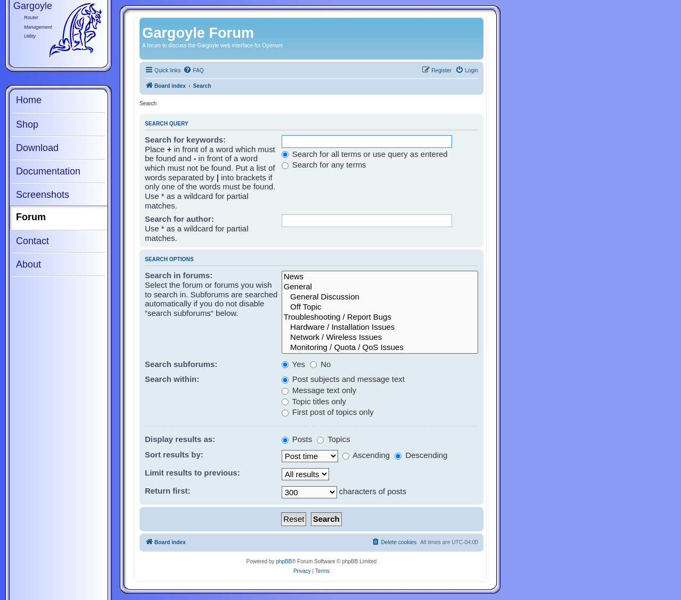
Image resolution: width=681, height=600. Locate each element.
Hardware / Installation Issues (380, 327)
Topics (333, 439)
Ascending (366, 455)
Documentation (48, 171)
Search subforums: (181, 364)
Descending (421, 455)
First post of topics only (328, 411)
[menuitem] (193, 71)
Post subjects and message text (343, 379)
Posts (297, 439)
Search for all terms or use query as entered (365, 154)
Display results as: (180, 439)
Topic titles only (314, 401)
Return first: (168, 490)
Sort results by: (174, 454)
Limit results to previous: (192, 472)
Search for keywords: (185, 139)
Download (37, 148)
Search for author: (179, 218)
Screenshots (42, 194)
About (28, 264)
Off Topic (380, 307)
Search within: (172, 379)
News (380, 277)
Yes (293, 364)
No (320, 364)
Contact (32, 241)
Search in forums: (178, 275)
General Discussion (380, 297)
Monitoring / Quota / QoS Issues (380, 348)
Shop (27, 124)
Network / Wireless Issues (380, 337)
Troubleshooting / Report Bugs (380, 317)
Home (29, 100)
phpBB (284, 561)
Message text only (319, 390)
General (380, 287)
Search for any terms (324, 164)
